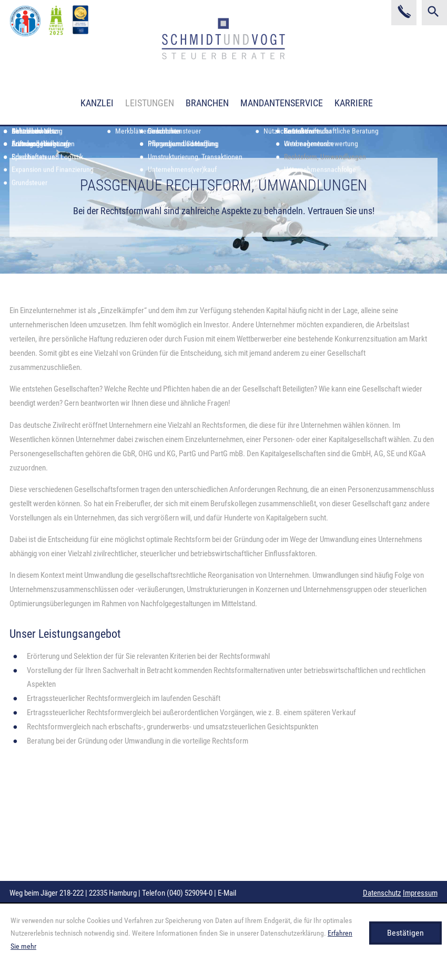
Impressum (420, 893)
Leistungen (149, 103)
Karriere (353, 103)
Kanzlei (97, 103)
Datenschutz (382, 893)
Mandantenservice (281, 103)
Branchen (207, 103)
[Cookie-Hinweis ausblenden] (405, 933)
